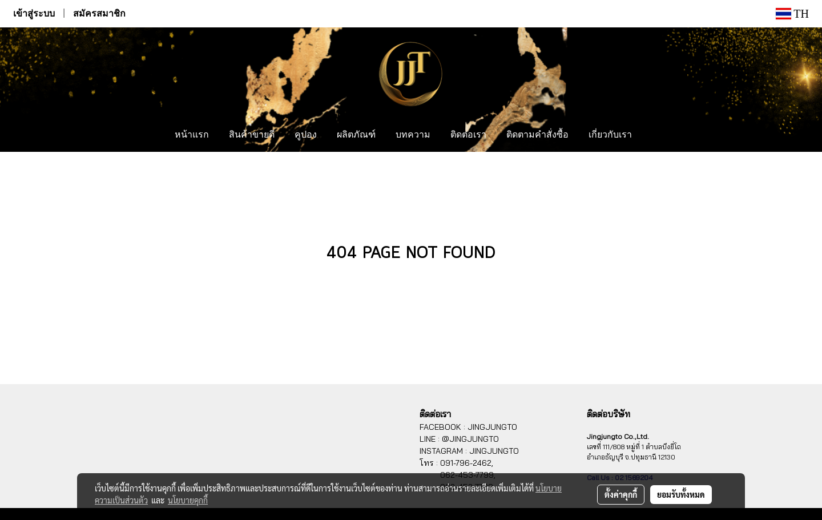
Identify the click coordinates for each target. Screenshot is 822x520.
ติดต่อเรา (468, 135)
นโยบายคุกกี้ (188, 500)
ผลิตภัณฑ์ (356, 135)
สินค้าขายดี (252, 135)
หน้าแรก (192, 135)
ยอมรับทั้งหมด (681, 494)
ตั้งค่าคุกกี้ (621, 494)
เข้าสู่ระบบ (34, 13)
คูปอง (306, 135)
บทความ (413, 135)
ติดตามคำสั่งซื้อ (537, 135)
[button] (652, 135)
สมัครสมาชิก (99, 13)
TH (792, 13)
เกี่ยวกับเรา (610, 135)
